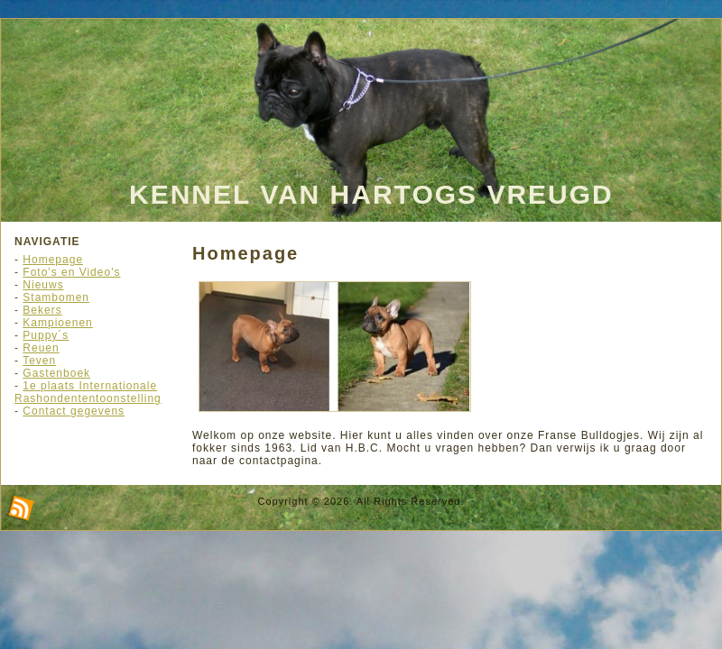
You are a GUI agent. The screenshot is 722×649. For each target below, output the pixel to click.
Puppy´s (46, 335)
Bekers (42, 310)
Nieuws (43, 285)
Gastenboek (56, 373)
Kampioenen (57, 322)
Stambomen (56, 297)
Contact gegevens (74, 411)
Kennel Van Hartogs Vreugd (371, 194)
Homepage (53, 259)
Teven (39, 360)
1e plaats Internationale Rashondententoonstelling (88, 392)
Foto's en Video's (71, 272)
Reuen (41, 348)
